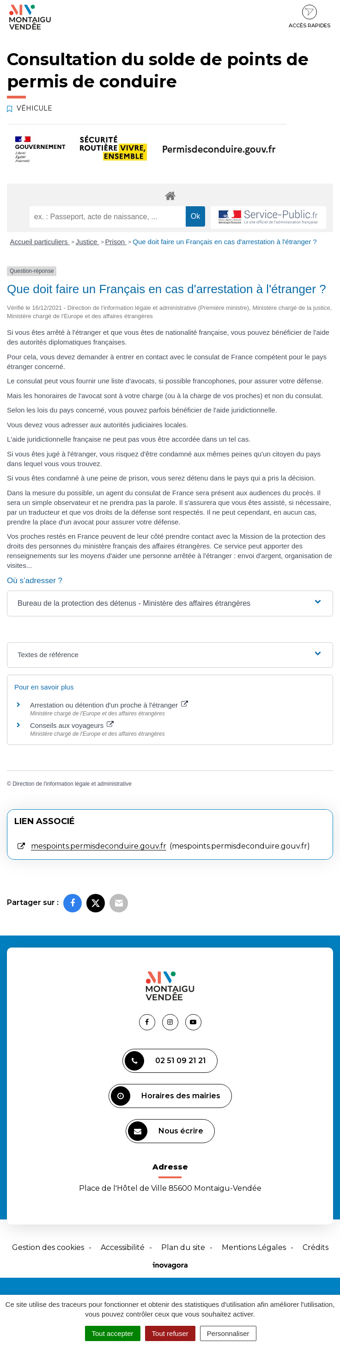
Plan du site (183, 1247)
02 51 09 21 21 (165, 1061)
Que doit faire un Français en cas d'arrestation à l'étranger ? (224, 242)
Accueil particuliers (40, 242)
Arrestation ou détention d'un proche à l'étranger (109, 705)
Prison (116, 242)
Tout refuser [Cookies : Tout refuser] (170, 1333)
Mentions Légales (254, 1247)
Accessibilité (123, 1247)
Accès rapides (309, 17)
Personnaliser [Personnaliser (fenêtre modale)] (228, 1333)
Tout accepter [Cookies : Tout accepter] (113, 1333)
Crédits (315, 1247)
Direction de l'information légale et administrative (72, 784)
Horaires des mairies (165, 1096)
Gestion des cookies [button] (48, 1247)
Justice (87, 242)
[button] (170, 603)
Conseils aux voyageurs (72, 725)
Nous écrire (165, 1131)
